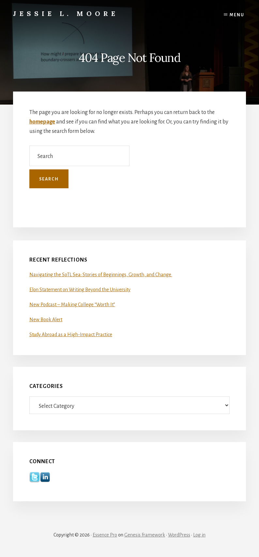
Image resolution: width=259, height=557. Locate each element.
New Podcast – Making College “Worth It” (72, 304)
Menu (237, 15)
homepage (42, 122)
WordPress (179, 534)
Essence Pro (105, 534)
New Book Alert (45, 319)
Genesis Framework (144, 534)
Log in (199, 534)
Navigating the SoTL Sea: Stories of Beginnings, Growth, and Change (100, 274)
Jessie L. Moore (65, 13)
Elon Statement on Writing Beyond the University (79, 289)
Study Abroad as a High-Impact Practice (70, 334)
